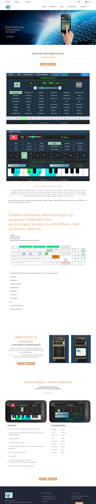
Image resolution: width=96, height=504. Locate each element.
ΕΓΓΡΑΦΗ (7, 2)
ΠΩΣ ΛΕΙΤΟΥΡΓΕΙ (72, 6)
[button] (47, 42)
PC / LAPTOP (27, 2)
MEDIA (62, 6)
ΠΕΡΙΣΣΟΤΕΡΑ (10, 36)
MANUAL (21, 363)
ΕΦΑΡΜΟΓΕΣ (53, 6)
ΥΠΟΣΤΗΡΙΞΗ (84, 6)
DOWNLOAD (30, 363)
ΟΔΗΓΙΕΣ (43, 64)
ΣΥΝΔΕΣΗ (17, 2)
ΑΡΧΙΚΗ (44, 6)
